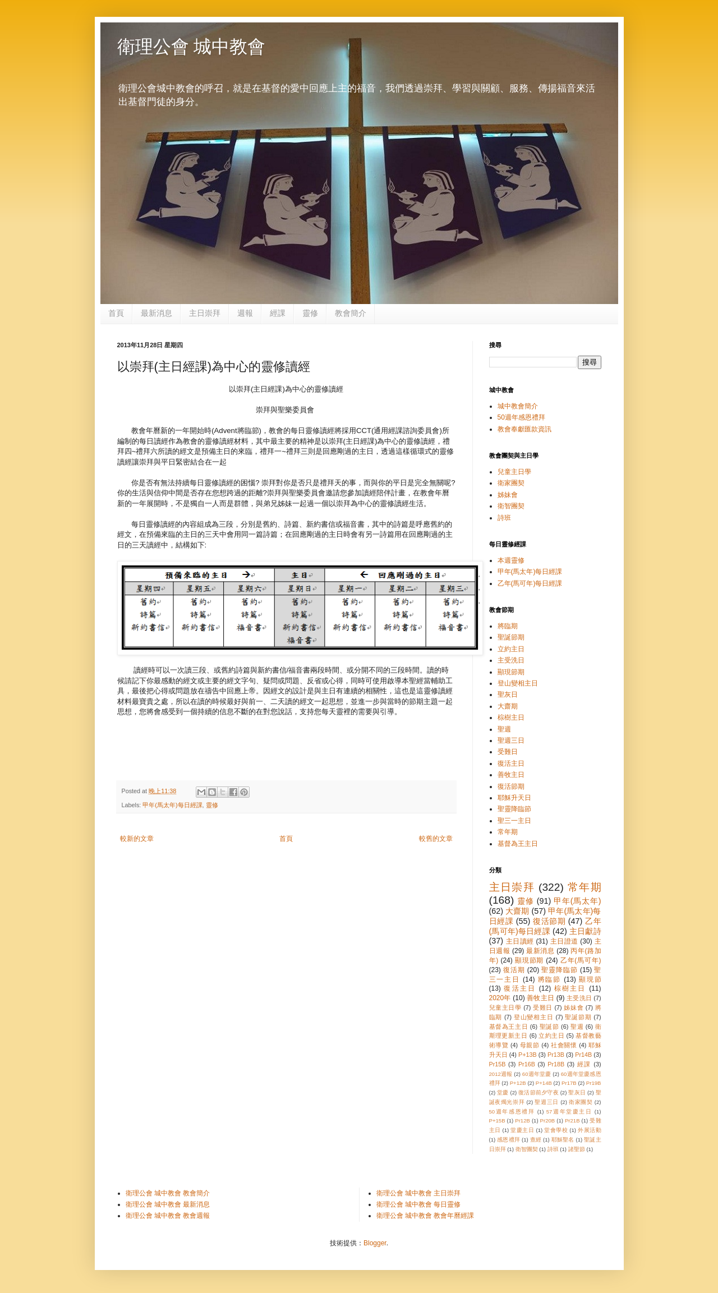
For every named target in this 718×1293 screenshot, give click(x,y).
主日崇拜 (204, 313)
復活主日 (511, 763)
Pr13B (555, 1054)
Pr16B (526, 1064)
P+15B (497, 1120)
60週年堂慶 (536, 1074)
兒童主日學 (514, 472)
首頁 (116, 313)
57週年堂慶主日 (569, 1111)
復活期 (514, 970)
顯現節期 (511, 672)
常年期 (508, 832)
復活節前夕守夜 (538, 1092)
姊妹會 (508, 495)
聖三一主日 (514, 821)
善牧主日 (511, 775)
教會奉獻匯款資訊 (524, 429)
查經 (535, 1139)
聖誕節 (549, 1026)
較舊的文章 (436, 839)
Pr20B (547, 1120)
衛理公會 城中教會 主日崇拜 (418, 1193)
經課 (278, 313)
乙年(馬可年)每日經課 (530, 583)
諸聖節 (576, 1149)
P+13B (527, 1054)
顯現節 (590, 979)
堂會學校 (556, 1130)
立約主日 (511, 649)
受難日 (508, 752)
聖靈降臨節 (514, 809)
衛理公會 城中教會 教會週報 (168, 1216)
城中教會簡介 (518, 406)
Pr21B (572, 1120)
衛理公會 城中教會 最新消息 (168, 1204)
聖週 (504, 729)
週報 (245, 313)
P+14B (544, 1083)
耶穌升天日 (514, 798)
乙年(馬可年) (580, 960)
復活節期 (511, 786)
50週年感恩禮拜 (521, 417)
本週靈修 (511, 560)
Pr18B (555, 1064)
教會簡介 (350, 313)
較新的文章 (137, 839)
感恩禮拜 (508, 1139)
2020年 (500, 998)
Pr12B (522, 1120)
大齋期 (508, 706)
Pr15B (497, 1064)
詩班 (504, 518)
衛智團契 (511, 506)
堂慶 (502, 1092)
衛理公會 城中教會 (191, 46)
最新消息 (156, 313)
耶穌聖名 (562, 1139)
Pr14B (583, 1054)
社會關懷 (564, 1045)
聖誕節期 (511, 637)
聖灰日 (508, 694)
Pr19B (593, 1083)
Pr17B (569, 1083)
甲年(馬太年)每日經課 (172, 805)
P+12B (518, 1083)
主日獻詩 (585, 931)
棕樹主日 (511, 717)
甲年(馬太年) (577, 900)
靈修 (310, 313)
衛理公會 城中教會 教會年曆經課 (425, 1216)
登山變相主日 (518, 683)
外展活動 (589, 1130)
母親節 (530, 1045)
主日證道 (564, 941)
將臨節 (549, 979)
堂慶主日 (522, 1130)
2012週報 (501, 1074)
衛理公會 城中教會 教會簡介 (168, 1193)
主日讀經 (520, 941)
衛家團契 (511, 483)
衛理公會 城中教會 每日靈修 (418, 1204)
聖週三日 (511, 740)
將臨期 (508, 626)
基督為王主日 (518, 844)
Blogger (374, 1243)
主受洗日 (511, 660)
